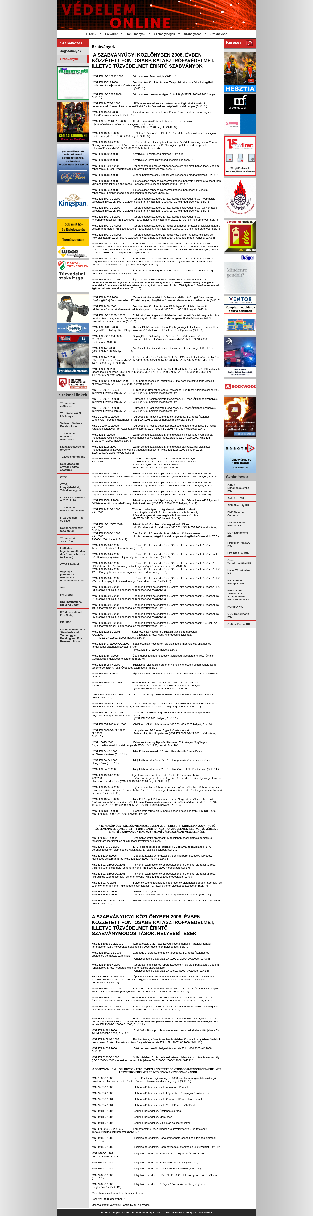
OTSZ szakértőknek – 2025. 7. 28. (72, 499)
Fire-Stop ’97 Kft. (238, 552)
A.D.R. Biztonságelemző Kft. (238, 487)
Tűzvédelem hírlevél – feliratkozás (67, 436)
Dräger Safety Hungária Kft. (236, 524)
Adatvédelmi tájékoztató (147, 1212)
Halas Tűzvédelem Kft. (239, 572)
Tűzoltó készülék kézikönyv (71, 415)
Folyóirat (111, 34)
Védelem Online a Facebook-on (71, 425)
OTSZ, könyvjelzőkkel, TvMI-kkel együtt (70, 487)
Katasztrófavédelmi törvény (72, 448)
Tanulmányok (136, 34)
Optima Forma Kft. (239, 624)
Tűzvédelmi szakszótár (67, 540)
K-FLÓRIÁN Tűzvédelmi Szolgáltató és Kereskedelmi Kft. (238, 595)
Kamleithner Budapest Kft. (236, 582)
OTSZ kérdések (70, 564)
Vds (62, 587)
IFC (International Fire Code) (71, 614)
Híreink (91, 34)
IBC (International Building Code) (71, 603)
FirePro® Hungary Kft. (238, 544)
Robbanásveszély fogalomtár (71, 529)
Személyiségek (164, 34)
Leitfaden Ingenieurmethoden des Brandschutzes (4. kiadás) (72, 553)
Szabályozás (192, 34)
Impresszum (121, 1212)
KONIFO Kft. (235, 606)
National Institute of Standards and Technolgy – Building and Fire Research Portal (72, 635)
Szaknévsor (218, 34)
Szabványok (69, 59)
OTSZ (63, 477)
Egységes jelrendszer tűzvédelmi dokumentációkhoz (72, 576)
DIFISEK (65, 622)
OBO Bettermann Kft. (238, 615)
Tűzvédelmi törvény (72, 456)
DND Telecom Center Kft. (236, 514)
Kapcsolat (205, 1212)
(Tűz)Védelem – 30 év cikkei (71, 519)
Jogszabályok (70, 51)
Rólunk (105, 1212)
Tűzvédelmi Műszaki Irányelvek (72, 509)
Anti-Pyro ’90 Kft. (238, 498)
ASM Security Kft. (238, 505)
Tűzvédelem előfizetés (67, 405)
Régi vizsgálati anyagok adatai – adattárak (71, 466)
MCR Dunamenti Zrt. (237, 534)
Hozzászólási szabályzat (180, 1212)
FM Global (66, 594)
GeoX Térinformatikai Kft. (239, 562)
